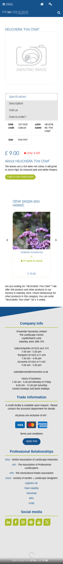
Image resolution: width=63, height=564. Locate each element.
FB (15, 522)
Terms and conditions (31, 434)
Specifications (17, 96)
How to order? (17, 117)
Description (16, 103)
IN (23, 522)
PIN (31, 522)
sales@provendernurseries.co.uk (31, 372)
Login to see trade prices (20, 177)
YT (39, 522)
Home (42, 4)
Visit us (13, 110)
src (58, 12)
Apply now (31, 441)
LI (8, 522)
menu (9, 4)
